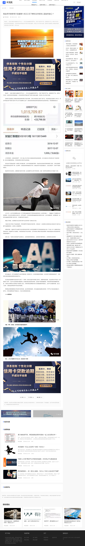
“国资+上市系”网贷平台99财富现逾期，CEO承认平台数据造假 (37, 459)
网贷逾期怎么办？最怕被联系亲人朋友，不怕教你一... (79, 144)
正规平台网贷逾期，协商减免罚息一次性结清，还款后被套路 (72, 54)
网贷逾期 (12, 8)
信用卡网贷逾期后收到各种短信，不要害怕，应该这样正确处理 (72, 69)
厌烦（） (31, 397)
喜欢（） (23, 397)
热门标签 (35, 537)
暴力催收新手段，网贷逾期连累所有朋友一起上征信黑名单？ (37, 435)
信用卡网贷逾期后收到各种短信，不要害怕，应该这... (79, 130)
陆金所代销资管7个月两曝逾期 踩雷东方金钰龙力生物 (16, 413)
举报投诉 (46, 539)
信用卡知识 (52, 5)
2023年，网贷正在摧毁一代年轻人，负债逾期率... (79, 100)
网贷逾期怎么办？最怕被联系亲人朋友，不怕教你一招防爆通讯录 (72, 81)
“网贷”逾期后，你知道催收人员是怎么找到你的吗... (69, 100)
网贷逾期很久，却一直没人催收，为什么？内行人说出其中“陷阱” (38, 471)
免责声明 (46, 537)
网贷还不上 (34, 5)
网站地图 (35, 539)
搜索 (79, 2)
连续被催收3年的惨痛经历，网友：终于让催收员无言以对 (72, 75)
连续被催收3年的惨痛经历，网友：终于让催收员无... (69, 144)
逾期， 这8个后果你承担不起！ (32, 521)
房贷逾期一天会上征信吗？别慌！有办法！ (31, 447)
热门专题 (26, 537)
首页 (5, 8)
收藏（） (40, 397)
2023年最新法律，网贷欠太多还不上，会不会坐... (79, 115)
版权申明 (54, 537)
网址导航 (26, 539)
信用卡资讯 (43, 5)
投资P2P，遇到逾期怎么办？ (51, 521)
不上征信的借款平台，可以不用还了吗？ (69, 130)
